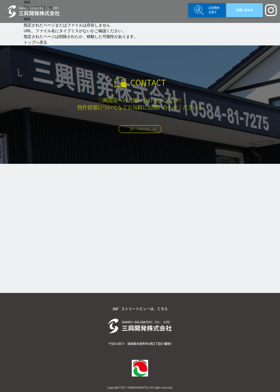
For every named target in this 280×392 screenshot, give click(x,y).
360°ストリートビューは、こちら (140, 308)
